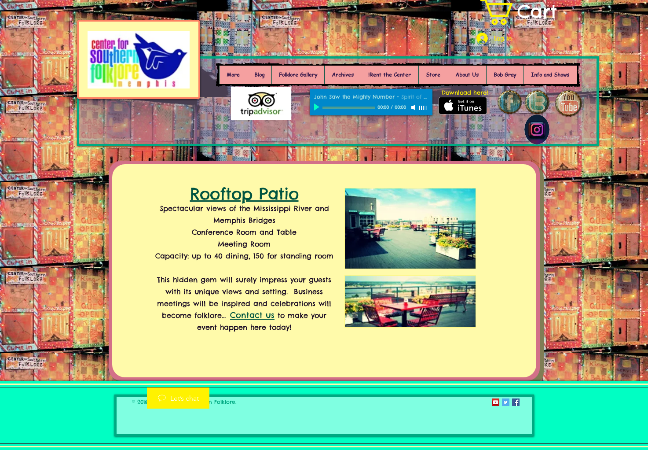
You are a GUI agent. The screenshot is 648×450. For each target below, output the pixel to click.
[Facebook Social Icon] (516, 402)
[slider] (423, 108)
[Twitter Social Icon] (505, 402)
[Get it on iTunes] (463, 105)
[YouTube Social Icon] (495, 402)
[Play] (317, 107)
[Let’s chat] (178, 398)
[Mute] (414, 107)
